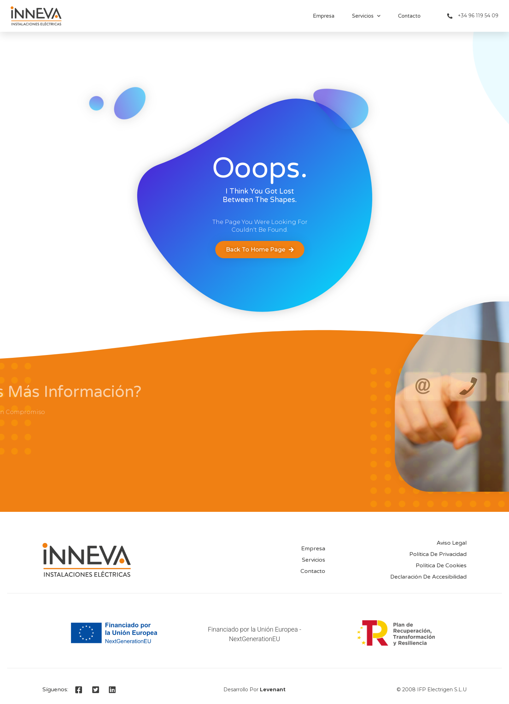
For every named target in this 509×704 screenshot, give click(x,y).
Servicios (366, 16)
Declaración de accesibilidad (428, 576)
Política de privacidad (438, 554)
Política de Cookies (441, 565)
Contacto (409, 16)
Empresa (323, 16)
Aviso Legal (452, 542)
